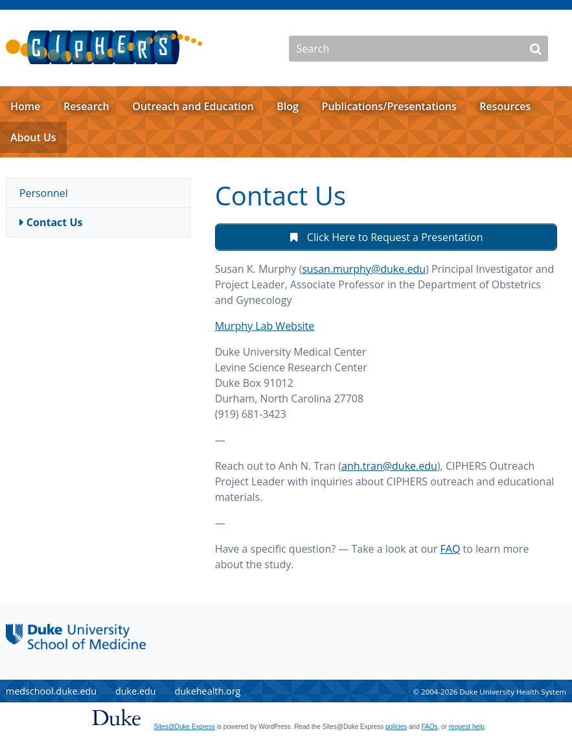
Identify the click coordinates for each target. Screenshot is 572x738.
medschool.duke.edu (51, 691)
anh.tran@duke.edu (389, 466)
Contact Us (55, 222)
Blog (288, 106)
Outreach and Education (192, 106)
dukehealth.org (207, 691)
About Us (33, 137)
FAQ (450, 549)
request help (467, 726)
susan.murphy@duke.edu (364, 269)
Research (86, 106)
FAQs (430, 726)
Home (25, 106)
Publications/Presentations (389, 106)
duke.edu (135, 691)
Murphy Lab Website (265, 326)
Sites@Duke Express (184, 726)
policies (396, 726)
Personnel (43, 193)
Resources (505, 106)
